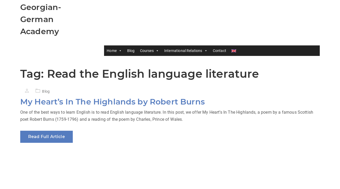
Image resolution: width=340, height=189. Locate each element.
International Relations (186, 50)
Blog (131, 51)
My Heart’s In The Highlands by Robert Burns (112, 102)
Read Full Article (46, 136)
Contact (219, 51)
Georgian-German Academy (40, 19)
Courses (149, 50)
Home (114, 50)
